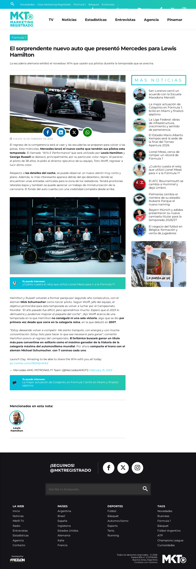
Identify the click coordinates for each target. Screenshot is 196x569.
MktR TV (18, 520)
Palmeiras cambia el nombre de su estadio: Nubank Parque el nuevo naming (164, 199)
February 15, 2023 (100, 370)
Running (113, 535)
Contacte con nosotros (145, 562)
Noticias (69, 20)
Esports (113, 525)
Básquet (93, 4)
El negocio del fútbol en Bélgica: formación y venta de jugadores (165, 230)
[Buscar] (12, 4)
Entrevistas (125, 20)
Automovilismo (118, 520)
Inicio (16, 511)
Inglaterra (64, 525)
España (62, 520)
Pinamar (174, 20)
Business (163, 516)
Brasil (61, 516)
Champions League (170, 540)
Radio (16, 525)
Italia (61, 540)
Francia (62, 545)
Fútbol (112, 511)
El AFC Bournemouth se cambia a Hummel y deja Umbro (166, 184)
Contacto (19, 545)
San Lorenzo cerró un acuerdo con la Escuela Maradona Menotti (165, 94)
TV (51, 20)
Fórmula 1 (80, 4)
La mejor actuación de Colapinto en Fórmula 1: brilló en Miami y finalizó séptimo (70, 383)
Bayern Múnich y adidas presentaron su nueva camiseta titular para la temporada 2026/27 (166, 215)
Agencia (151, 20)
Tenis (111, 530)
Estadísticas (96, 20)
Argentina (64, 511)
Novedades (27, 4)
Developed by (17, 559)
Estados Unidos (68, 530)
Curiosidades (166, 545)
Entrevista (108, 4)
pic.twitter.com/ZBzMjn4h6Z (29, 363)
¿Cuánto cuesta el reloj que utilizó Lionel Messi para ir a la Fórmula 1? (68, 284)
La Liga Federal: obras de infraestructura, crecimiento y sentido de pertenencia (164, 124)
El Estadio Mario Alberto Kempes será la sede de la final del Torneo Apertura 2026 (166, 140)
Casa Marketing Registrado (54, 4)
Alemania (64, 535)
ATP (160, 535)
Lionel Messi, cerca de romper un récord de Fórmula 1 (164, 155)
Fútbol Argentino (169, 530)
